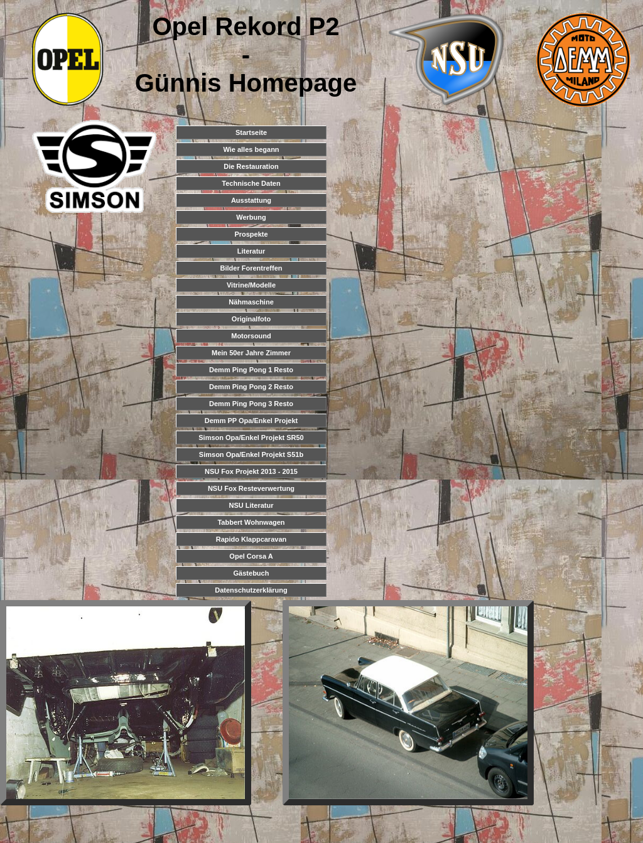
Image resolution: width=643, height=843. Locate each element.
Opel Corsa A (251, 556)
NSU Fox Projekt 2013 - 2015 (251, 471)
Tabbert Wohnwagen (250, 522)
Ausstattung (251, 200)
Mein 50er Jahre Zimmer (251, 353)
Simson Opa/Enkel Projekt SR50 (251, 437)
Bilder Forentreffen (251, 268)
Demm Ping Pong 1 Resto (251, 369)
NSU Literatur (251, 505)
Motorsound (251, 336)
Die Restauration (251, 166)
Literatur (251, 251)
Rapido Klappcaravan (251, 539)
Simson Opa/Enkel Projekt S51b (251, 454)
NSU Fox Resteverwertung (251, 488)
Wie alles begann (251, 149)
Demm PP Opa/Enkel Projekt (251, 420)
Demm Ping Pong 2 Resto (251, 386)
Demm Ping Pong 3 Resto (251, 403)
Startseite (251, 132)
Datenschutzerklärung (251, 590)
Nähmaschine (251, 302)
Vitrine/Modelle (251, 285)
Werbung (251, 217)
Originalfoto (251, 319)
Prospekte (250, 234)
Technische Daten (251, 183)
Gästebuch (251, 573)
